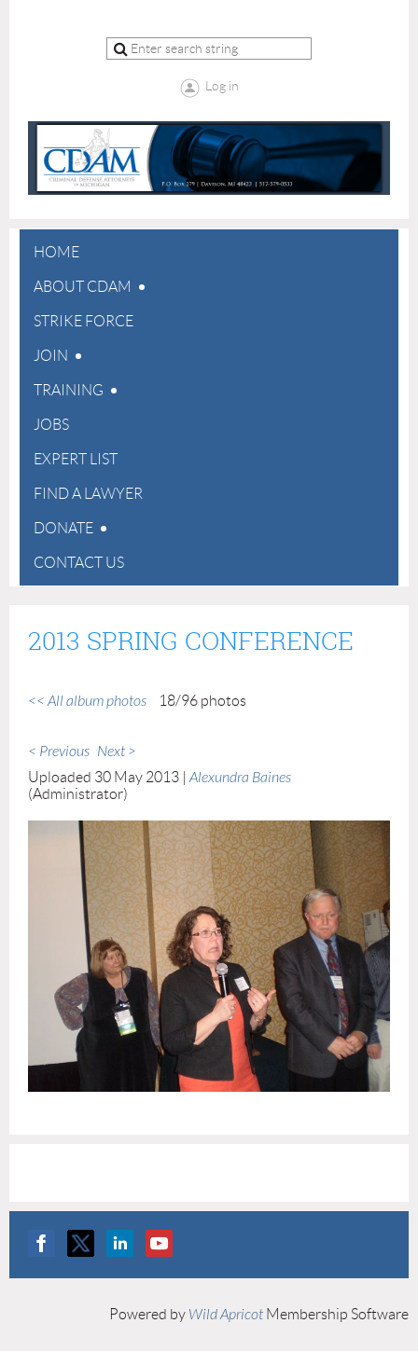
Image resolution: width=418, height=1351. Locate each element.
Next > (116, 751)
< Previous (59, 751)
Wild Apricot (225, 1314)
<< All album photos (87, 701)
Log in (222, 85)
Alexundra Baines (240, 777)
